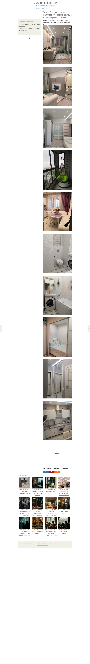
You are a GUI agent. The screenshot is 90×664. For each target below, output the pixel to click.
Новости (44, 8)
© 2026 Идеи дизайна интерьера (25, 543)
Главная (37, 8)
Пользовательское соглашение (46, 543)
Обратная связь (57, 543)
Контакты (38, 543)
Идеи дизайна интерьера (45, 3)
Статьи (51, 8)
